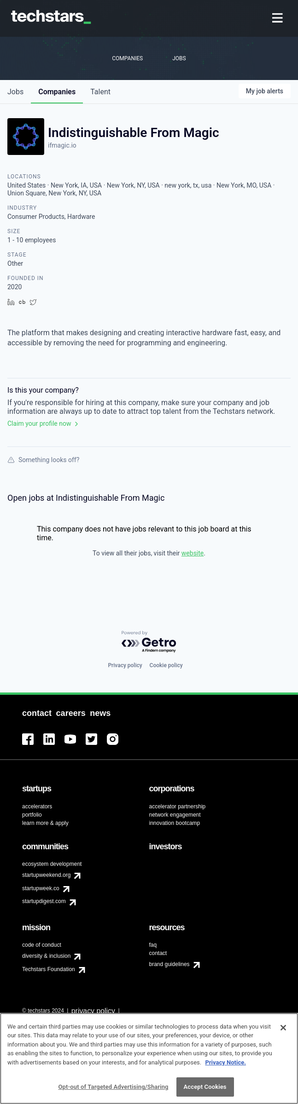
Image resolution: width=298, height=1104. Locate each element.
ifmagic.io (62, 145)
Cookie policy (166, 665)
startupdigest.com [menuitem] (44, 901)
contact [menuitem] (158, 953)
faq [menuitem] (153, 945)
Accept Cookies (205, 1087)
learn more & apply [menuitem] (45, 823)
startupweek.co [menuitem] (40, 888)
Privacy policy (125, 665)
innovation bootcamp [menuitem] (174, 823)
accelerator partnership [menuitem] (177, 806)
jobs (15, 91)
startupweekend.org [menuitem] (46, 875)
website (192, 553)
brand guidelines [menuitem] (169, 964)
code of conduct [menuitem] (41, 945)
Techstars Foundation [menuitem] (48, 969)
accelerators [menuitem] (37, 806)
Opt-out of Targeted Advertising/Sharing (113, 1087)
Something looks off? (43, 459)
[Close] (283, 1028)
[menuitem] (278, 18)
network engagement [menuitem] (175, 815)
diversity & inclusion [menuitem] (46, 956)
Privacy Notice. (225, 1062)
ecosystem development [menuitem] (52, 864)
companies (57, 91)
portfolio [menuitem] (32, 815)
